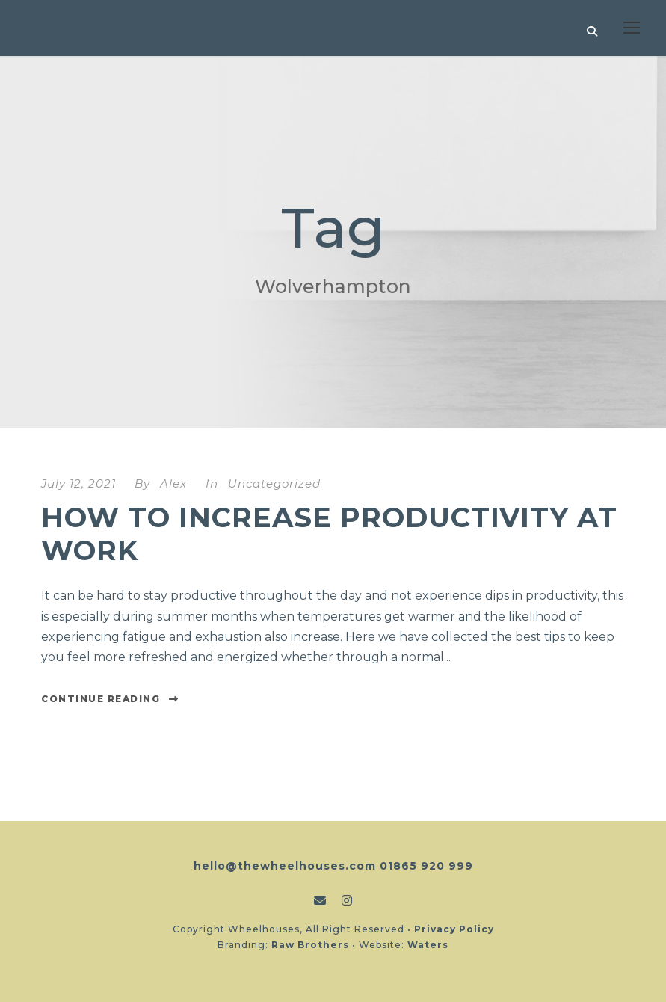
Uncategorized (274, 483)
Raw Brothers (310, 944)
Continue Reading (110, 698)
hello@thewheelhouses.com (285, 866)
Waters (427, 944)
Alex (173, 483)
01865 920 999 (426, 866)
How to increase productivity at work (329, 533)
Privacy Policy (454, 929)
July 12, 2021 (78, 483)
